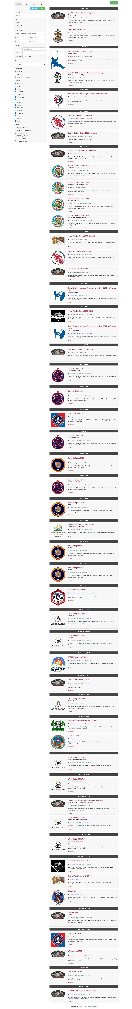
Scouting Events (20, 71)
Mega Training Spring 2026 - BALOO (81, 236)
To (30, 41)
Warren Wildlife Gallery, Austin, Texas (79, 97)
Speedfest (72, 891)
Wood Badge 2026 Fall (76, 779)
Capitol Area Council (21, 83)
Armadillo (18, 86)
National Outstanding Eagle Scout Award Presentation (88, 94)
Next (95, 1006)
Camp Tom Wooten (20, 138)
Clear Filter (34, 8)
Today (17, 22)
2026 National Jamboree (77, 590)
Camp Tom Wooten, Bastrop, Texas (78, 77)
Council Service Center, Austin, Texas (79, 154)
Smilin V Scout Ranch (21, 133)
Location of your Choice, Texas (77, 187)
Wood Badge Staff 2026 (77, 614)
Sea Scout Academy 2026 (77, 29)
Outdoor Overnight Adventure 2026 (81, 524)
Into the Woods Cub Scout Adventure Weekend (85, 801)
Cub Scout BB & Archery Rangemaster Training (85, 73)
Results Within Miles (23, 56)
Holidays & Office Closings (22, 77)
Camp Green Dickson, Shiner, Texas (79, 417)
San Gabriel (19, 113)
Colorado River (19, 97)
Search (42, 8)
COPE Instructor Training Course (80, 51)
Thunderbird (19, 118)
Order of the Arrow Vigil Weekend (80, 251)
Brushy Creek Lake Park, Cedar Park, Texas (81, 220)
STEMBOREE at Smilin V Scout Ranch (82, 991)
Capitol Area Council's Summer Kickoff (82, 151)
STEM (17, 115)
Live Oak (18, 105)
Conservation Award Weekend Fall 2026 (83, 721)
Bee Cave (18, 89)
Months (30, 33)
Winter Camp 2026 (75, 913)
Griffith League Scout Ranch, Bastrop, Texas (81, 56)
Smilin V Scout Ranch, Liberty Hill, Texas (80, 17)
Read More (71, 25)
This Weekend (19, 28)
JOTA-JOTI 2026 (74, 736)
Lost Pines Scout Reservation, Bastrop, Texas (81, 32)
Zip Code (30, 52)
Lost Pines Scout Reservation (23, 130)
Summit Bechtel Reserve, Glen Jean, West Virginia (82, 593)
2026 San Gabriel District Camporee (81, 13)
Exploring (18, 99)
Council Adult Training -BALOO (79, 876)
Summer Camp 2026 (75, 368)
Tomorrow (18, 25)
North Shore (19, 107)
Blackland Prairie (20, 91)
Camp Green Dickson (21, 141)
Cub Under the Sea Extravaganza (80, 349)
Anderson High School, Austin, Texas (79, 463)
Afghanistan (33, 49)
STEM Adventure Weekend (78, 657)
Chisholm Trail (19, 94)
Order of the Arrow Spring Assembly (81, 115)
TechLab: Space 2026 (76, 458)
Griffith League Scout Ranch (23, 135)
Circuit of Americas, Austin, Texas (78, 894)
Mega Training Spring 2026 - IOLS (80, 311)
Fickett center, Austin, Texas (77, 739)
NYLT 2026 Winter (74, 933)
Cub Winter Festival (75, 972)
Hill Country (18, 102)
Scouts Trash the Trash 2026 (78, 166)
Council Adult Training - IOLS (78, 861)
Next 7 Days (19, 30)
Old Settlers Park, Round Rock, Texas (79, 170)
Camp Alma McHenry (21, 127)
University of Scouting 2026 (78, 269)
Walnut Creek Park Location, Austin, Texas (80, 203)
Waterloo (18, 121)
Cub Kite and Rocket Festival (78, 680)
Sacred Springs (19, 110)
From (30, 37)
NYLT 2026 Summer (75, 414)
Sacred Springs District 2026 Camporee (82, 133)
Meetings (18, 74)
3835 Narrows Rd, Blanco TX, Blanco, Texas (81, 136)
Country (30, 49)
